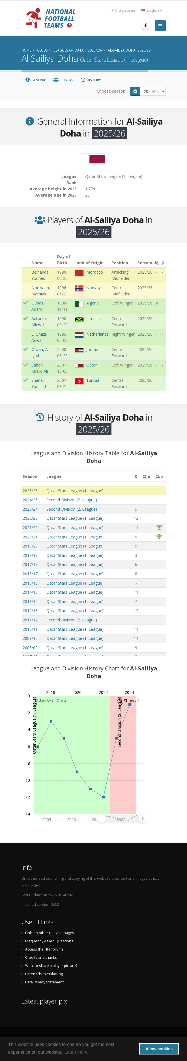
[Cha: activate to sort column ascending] (146, 476)
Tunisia (92, 380)
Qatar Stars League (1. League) (75, 490)
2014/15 (30, 592)
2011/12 (30, 620)
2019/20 (30, 546)
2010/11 (30, 629)
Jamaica (93, 318)
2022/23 (30, 518)
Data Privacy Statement (44, 982)
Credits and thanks (41, 957)
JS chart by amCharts (50, 700)
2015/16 (30, 583)
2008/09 (30, 647)
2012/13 (30, 610)
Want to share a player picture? (51, 965)
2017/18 (30, 564)
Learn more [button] (76, 1052)
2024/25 (30, 499)
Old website (123, 10)
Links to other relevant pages (49, 932)
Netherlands (97, 334)
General (35, 80)
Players (63, 80)
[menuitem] (122, 818)
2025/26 (30, 490)
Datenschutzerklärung (44, 973)
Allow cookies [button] (159, 1049)
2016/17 (30, 573)
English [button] (151, 10)
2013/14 (30, 601)
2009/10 (30, 638)
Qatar (91, 365)
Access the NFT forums (44, 949)
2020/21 (30, 537)
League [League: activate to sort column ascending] (54, 476)
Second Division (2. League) (71, 499)
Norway (93, 287)
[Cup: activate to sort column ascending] (159, 476)
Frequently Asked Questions (49, 941)
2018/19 (30, 555)
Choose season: (111, 91)
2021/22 (30, 527)
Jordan (92, 349)
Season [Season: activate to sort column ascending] (30, 476)
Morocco (94, 272)
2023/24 (30, 509)
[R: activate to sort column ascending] (136, 476)
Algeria (92, 303)
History (91, 80)
